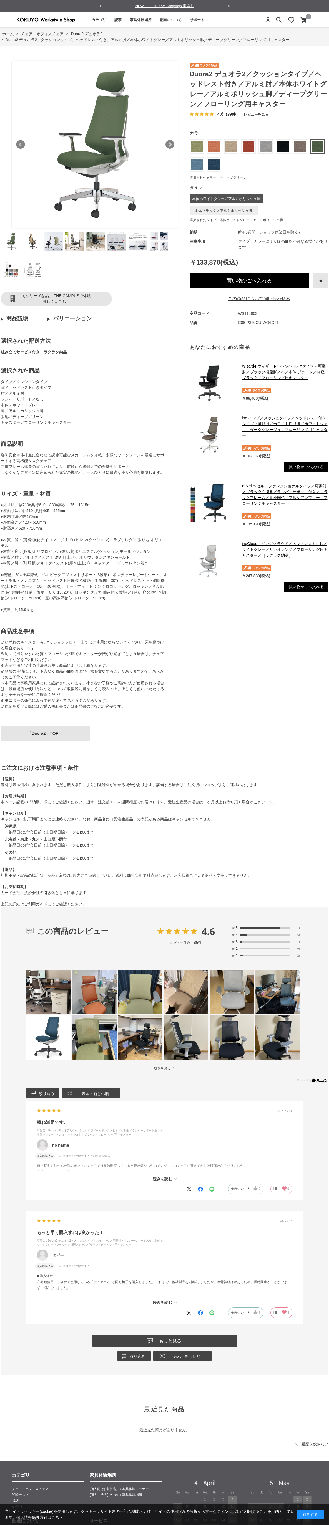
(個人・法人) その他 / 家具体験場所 (116, 1495)
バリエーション (72, 318)
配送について (171, 20)
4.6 (208, 931)
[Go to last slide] (100, 6)
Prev (20, 144)
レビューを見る (256, 114)
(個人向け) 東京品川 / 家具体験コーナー (119, 1489)
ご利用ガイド (35, 904)
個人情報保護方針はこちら (39, 1517)
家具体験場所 (141, 20)
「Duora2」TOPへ (45, 733)
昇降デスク (20, 1495)
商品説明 (17, 318)
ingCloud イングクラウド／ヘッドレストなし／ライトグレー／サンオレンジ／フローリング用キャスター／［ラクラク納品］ (285, 549)
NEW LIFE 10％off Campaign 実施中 (164, 6)
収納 (15, 1501)
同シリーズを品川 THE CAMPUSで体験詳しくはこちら (56, 298)
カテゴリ (99, 20)
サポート (197, 20)
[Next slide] (228, 6)
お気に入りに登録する (320, 280)
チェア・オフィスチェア (30, 1489)
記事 (118, 20)
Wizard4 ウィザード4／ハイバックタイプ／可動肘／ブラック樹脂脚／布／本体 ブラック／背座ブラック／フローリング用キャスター (284, 372)
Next (169, 144)
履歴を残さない (314, 1444)
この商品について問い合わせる (259, 298)
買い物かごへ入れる (249, 280)
